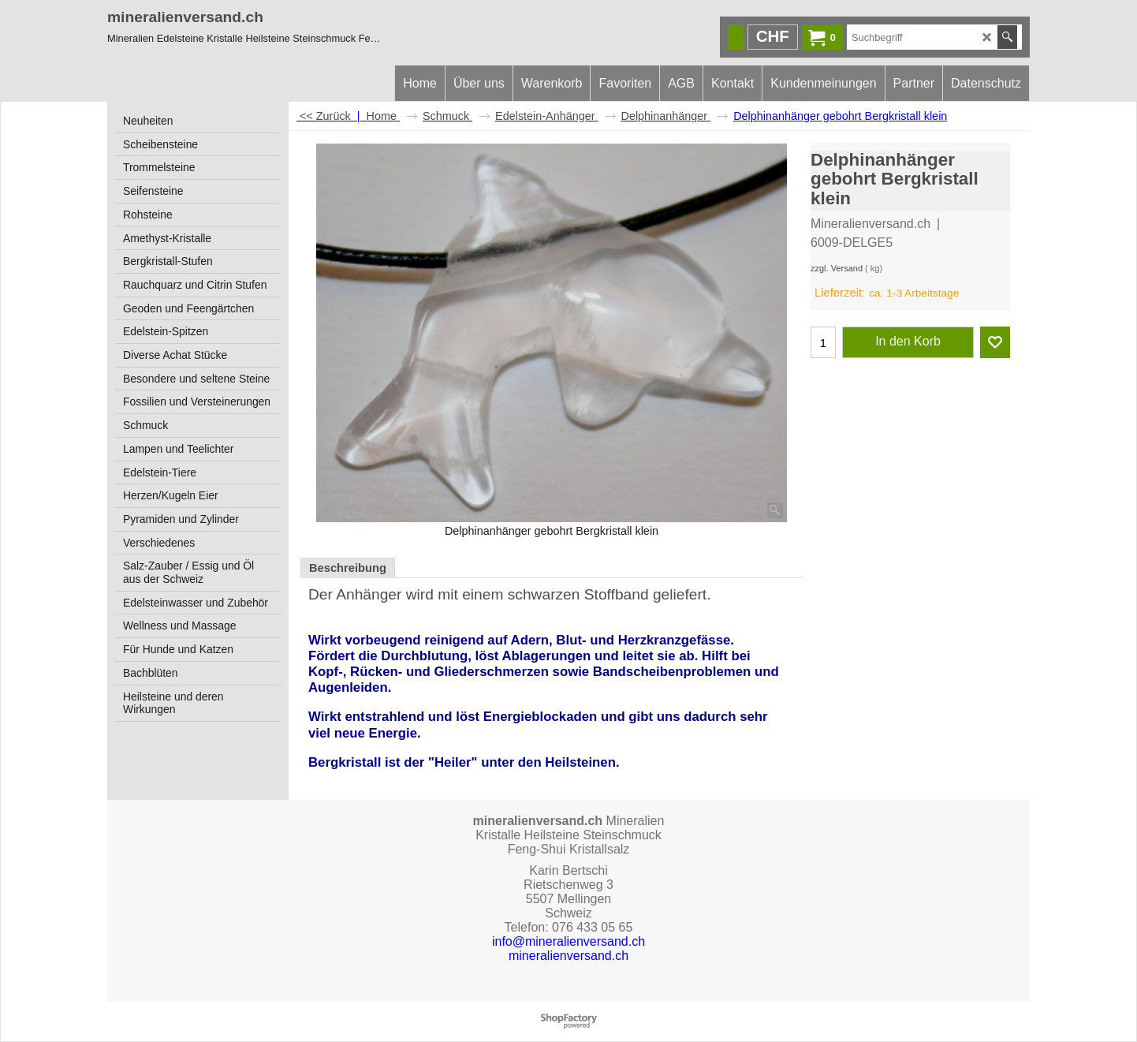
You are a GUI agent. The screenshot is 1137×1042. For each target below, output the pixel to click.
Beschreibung (347, 568)
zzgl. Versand (837, 268)
